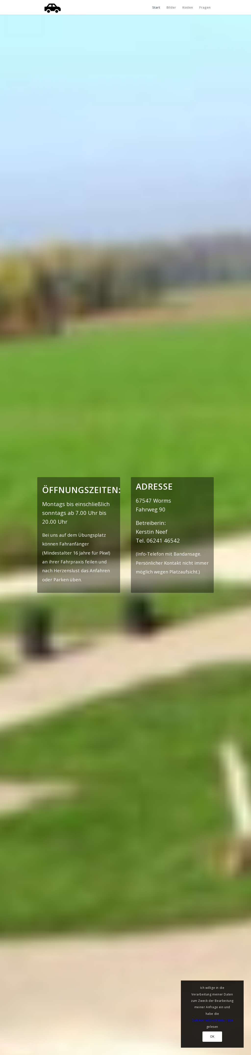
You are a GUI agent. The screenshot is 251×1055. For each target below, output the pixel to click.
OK (212, 1036)
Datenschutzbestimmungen (212, 1020)
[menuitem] (156, 7)
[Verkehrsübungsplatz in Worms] (53, 7)
